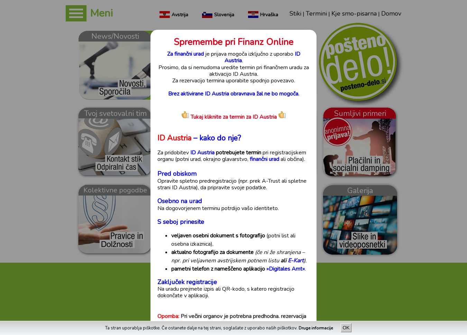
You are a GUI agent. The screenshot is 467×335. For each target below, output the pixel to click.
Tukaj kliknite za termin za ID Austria (229, 117)
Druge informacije (316, 328)
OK (345, 328)
